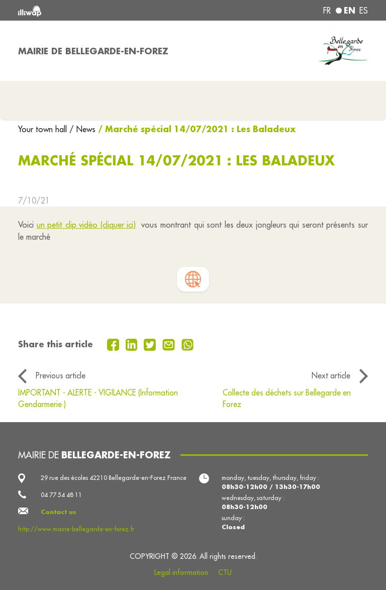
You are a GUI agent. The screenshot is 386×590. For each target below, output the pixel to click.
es (363, 11)
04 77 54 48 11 (61, 495)
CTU (225, 572)
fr (327, 11)
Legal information (181, 572)
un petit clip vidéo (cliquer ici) (86, 225)
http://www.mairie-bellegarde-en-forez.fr (76, 529)
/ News (82, 129)
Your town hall (43, 129)
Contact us (58, 512)
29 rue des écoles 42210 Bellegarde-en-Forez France (113, 477)
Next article (331, 375)
